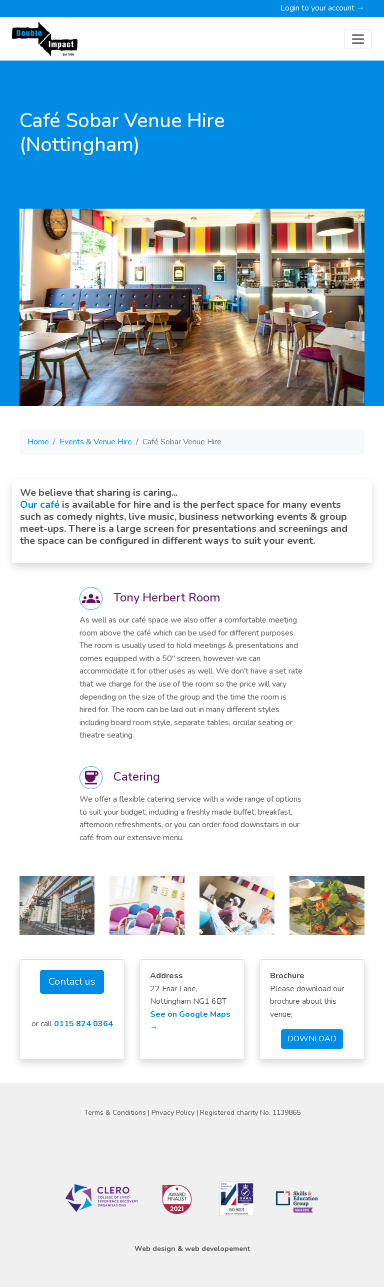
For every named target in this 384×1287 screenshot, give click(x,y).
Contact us (72, 981)
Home (38, 441)
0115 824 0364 (83, 1023)
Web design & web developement (192, 1248)
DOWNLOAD (312, 1038)
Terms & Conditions (116, 1112)
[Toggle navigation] (358, 39)
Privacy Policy (174, 1112)
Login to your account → (322, 8)
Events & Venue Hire (96, 441)
